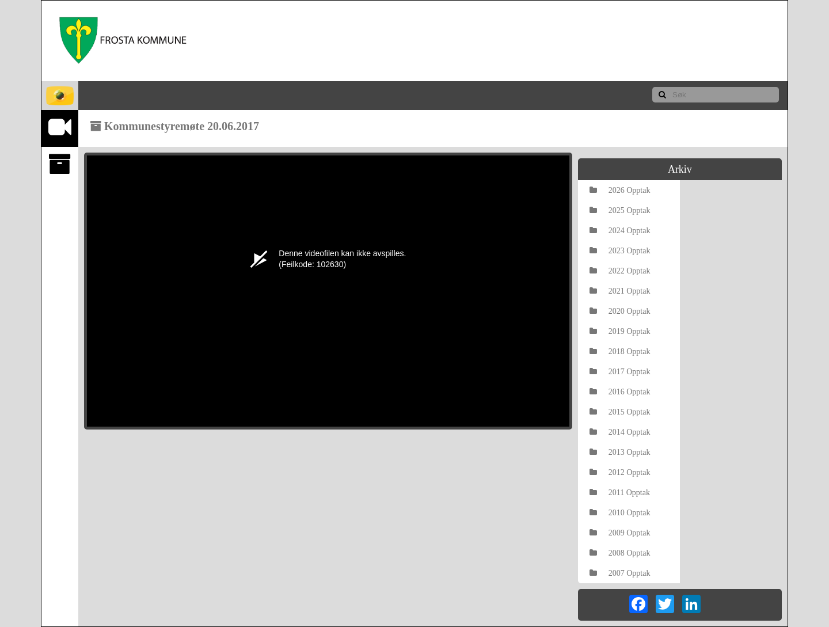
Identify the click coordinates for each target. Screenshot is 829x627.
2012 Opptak (620, 472)
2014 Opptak (620, 432)
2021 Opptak (620, 291)
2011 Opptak (620, 492)
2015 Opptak (620, 412)
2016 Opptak (620, 391)
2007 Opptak (620, 573)
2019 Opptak (620, 331)
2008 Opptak (620, 553)
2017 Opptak (620, 371)
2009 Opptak (620, 533)
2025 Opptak (620, 210)
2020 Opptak (620, 311)
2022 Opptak (620, 271)
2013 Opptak (620, 452)
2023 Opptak (620, 250)
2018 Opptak (620, 351)
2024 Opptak (620, 230)
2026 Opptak (620, 190)
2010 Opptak (620, 512)
